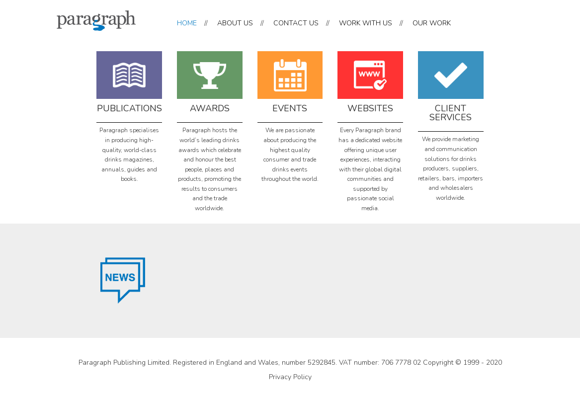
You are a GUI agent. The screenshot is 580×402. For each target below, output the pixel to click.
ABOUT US (235, 23)
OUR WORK (432, 23)
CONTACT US (296, 23)
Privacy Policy (290, 377)
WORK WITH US (365, 23)
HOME (187, 23)
